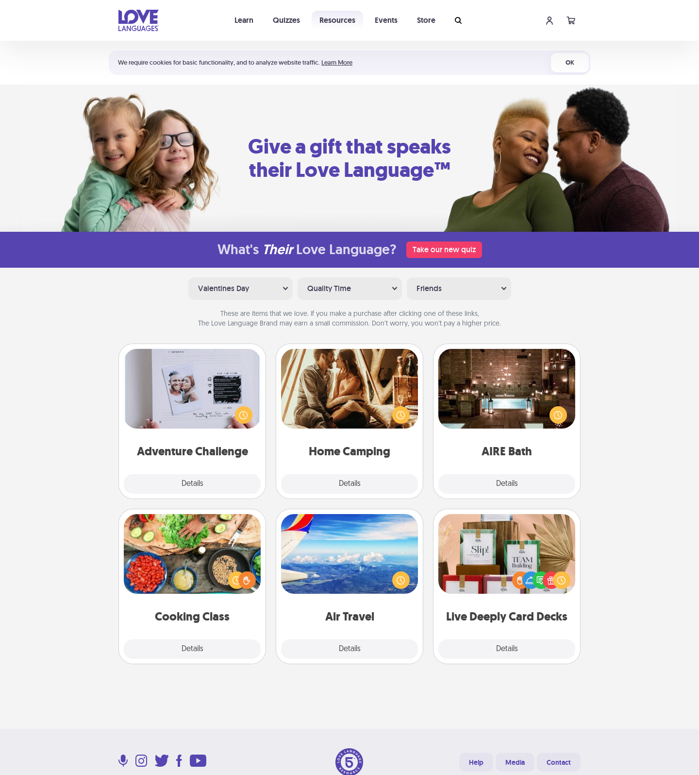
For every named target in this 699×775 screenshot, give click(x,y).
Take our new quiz (444, 249)
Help (476, 762)
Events (386, 20)
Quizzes (286, 20)
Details (192, 484)
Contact (559, 762)
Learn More (336, 62)
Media (515, 762)
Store (426, 20)
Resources (337, 20)
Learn (243, 20)
